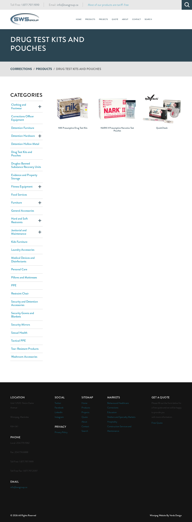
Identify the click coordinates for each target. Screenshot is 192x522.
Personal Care (19, 269)
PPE (13, 285)
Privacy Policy (61, 432)
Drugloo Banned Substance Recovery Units (26, 165)
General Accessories (22, 211)
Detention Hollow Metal (25, 144)
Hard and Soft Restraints (19, 220)
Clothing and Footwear (18, 106)
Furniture (16, 202)
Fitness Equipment (22, 186)
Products (44, 69)
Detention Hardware (23, 136)
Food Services (19, 195)
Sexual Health (19, 333)
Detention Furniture (22, 128)
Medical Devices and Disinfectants (23, 260)
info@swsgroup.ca (67, 5)
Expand (40, 107)
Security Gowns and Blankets (22, 315)
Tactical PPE (18, 341)
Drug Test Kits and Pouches (21, 154)
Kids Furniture (19, 242)
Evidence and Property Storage (24, 177)
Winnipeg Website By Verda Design (166, 515)
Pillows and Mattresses (24, 277)
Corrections (21, 69)
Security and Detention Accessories (24, 303)
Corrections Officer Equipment (22, 118)
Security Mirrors (20, 325)
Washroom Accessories (24, 357)
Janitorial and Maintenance (19, 232)
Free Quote (157, 422)
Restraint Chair (20, 293)
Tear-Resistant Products (24, 349)
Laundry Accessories (22, 250)
